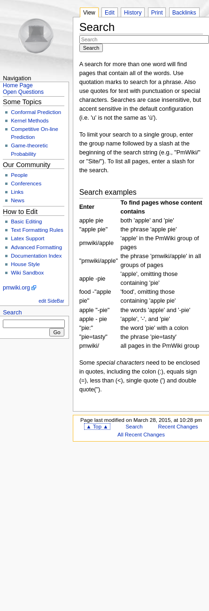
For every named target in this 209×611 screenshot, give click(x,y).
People (19, 175)
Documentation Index (36, 256)
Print (157, 12)
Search (12, 312)
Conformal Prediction (36, 112)
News (17, 200)
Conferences (26, 183)
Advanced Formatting (36, 247)
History (132, 12)
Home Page (18, 85)
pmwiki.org (16, 287)
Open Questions (23, 92)
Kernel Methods (29, 120)
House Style (25, 264)
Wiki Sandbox (27, 272)
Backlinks (184, 12)
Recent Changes (178, 426)
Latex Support (27, 238)
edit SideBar (51, 301)
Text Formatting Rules (37, 230)
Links (17, 192)
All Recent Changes (141, 434)
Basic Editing (26, 221)
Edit (110, 12)
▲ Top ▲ (97, 426)
